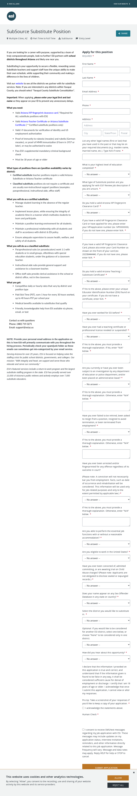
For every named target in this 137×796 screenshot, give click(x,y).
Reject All (118, 785)
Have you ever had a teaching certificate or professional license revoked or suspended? (105, 328)
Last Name (88, 77)
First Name (88, 63)
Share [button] (123, 33)
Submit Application (106, 767)
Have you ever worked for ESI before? (102, 312)
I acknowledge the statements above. (102, 708)
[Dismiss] (134, 772)
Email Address (90, 91)
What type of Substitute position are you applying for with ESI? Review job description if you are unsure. (106, 185)
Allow (118, 777)
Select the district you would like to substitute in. (105, 612)
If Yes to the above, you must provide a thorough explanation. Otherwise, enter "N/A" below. (105, 395)
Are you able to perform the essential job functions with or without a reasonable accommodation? (103, 534)
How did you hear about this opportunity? (104, 652)
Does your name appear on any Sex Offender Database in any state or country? (105, 595)
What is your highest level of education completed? (102, 166)
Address (87, 119)
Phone (86, 105)
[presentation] (105, 722)
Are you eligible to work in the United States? (106, 551)
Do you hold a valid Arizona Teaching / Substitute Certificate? (101, 273)
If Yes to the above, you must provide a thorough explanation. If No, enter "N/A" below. (102, 347)
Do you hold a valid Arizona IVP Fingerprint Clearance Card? (104, 204)
